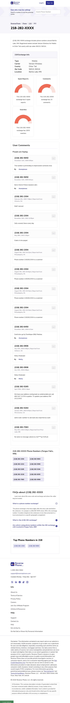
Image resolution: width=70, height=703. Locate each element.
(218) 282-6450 (21, 326)
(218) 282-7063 (21, 427)
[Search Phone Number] (58, 12)
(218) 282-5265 (21, 386)
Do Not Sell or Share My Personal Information (27, 631)
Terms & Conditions (17, 673)
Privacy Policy (15, 599)
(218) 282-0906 (21, 346)
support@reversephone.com (21, 573)
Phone (24, 23)
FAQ (12, 625)
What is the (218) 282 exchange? (25, 520)
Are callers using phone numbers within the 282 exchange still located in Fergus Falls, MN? (34, 526)
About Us (14, 592)
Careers (13, 602)
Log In (41, 3)
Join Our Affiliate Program (20, 606)
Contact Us (14, 621)
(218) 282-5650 (21, 158)
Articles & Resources (18, 609)
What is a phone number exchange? (26, 504)
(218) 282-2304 (21, 196)
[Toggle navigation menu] (57, 3)
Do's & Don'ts (15, 628)
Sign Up (50, 3)
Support (13, 618)
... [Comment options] (54, 158)
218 (30, 23)
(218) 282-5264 (21, 408)
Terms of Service (16, 595)
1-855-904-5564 (17, 570)
